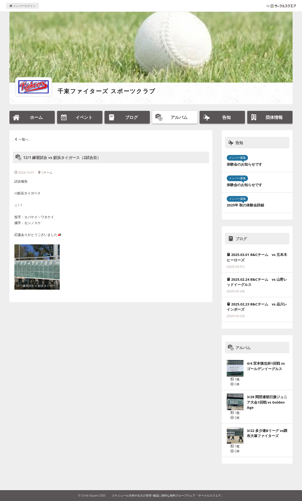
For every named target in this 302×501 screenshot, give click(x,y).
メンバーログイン (22, 6)
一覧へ (24, 139)
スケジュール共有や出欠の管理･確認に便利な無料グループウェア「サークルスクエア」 (168, 495)
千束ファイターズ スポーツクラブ (107, 91)
